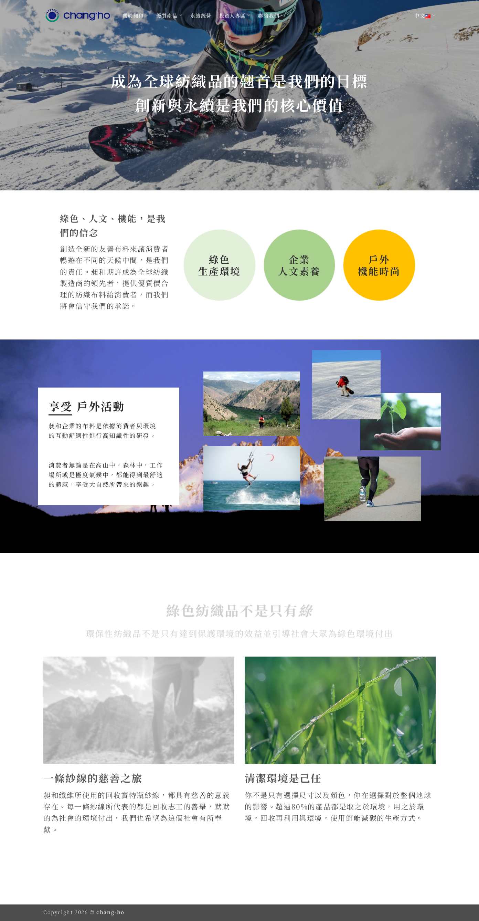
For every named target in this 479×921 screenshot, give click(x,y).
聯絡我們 (271, 15)
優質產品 (169, 15)
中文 (425, 15)
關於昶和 (136, 15)
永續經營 (201, 15)
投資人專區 (235, 15)
